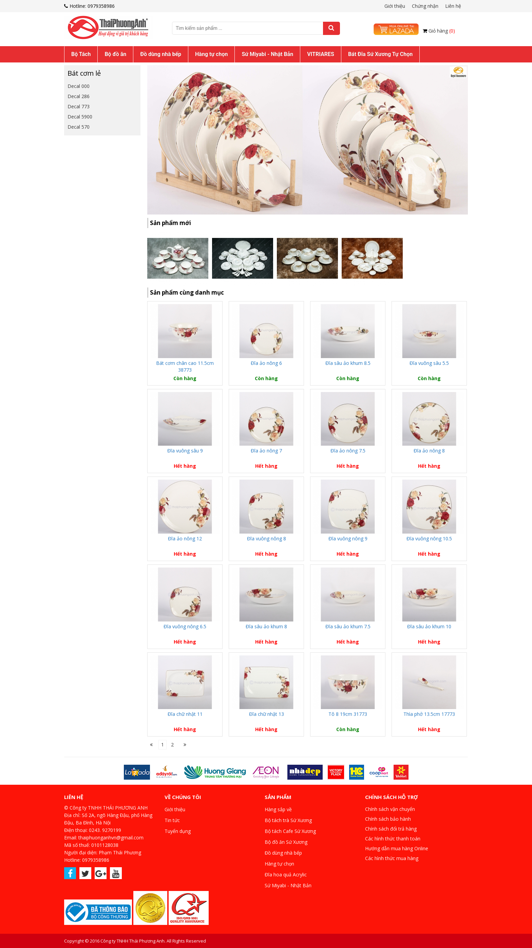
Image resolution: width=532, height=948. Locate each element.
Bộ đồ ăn (115, 54)
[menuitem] (81, 54)
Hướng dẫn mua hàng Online (396, 848)
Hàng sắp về (278, 809)
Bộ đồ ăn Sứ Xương (286, 842)
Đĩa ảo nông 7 (266, 450)
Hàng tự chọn (211, 54)
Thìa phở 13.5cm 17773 (429, 714)
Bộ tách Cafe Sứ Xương (290, 831)
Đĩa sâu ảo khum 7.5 (347, 626)
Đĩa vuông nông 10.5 (429, 538)
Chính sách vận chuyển (390, 809)
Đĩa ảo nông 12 (185, 538)
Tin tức (172, 820)
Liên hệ (453, 6)
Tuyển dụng (178, 831)
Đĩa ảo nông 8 (429, 450)
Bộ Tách (81, 54)
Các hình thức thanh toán (392, 838)
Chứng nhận (425, 6)
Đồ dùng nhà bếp (160, 54)
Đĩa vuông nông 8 (266, 538)
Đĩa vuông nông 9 (347, 538)
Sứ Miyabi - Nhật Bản (267, 54)
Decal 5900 (80, 116)
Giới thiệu (394, 6)
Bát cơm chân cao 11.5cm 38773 (185, 366)
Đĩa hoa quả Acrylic (286, 874)
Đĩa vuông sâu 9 (185, 450)
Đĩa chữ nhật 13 (266, 714)
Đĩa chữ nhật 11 (185, 714)
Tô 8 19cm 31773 (347, 714)
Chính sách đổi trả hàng (391, 828)
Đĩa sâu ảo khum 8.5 (347, 363)
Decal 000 (79, 86)
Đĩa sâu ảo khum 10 (429, 626)
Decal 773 (79, 106)
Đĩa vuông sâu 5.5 (429, 363)
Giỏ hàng (442, 30)
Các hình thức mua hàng (391, 858)
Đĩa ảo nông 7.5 (347, 450)
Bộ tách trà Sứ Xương (288, 820)
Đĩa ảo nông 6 (266, 363)
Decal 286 (79, 96)
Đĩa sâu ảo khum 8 (266, 626)
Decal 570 (79, 127)
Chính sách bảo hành (388, 819)
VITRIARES (320, 54)
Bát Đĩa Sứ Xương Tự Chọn (380, 54)
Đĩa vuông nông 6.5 (185, 626)
